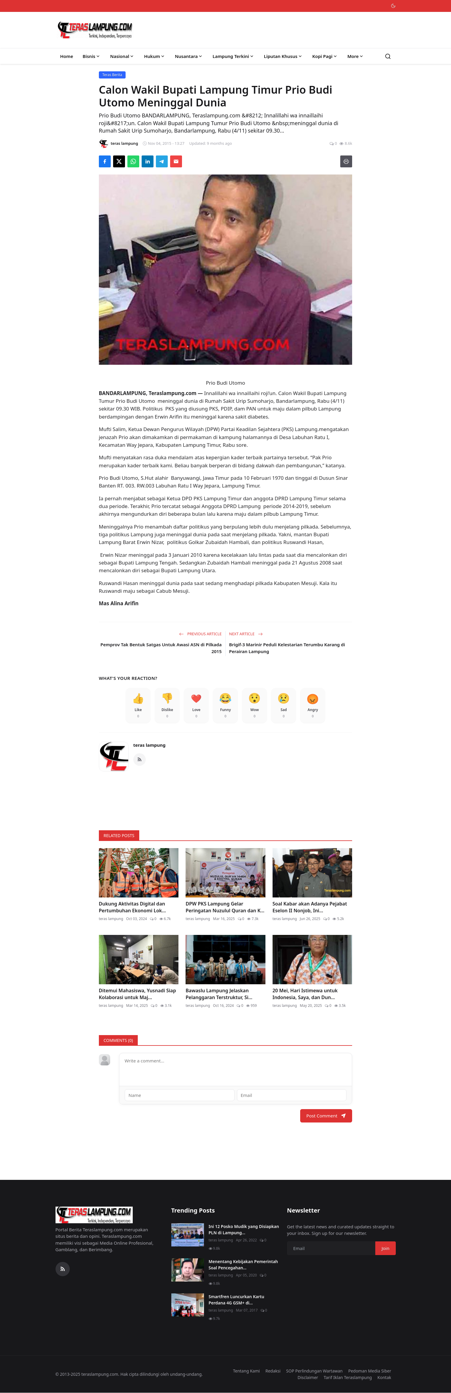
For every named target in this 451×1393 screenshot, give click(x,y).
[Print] (346, 161)
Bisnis (92, 56)
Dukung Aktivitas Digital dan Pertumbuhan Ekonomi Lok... (132, 907)
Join (385, 1248)
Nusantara (189, 56)
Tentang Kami (246, 1371)
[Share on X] (119, 161)
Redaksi (273, 1371)
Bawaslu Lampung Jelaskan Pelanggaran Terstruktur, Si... (219, 993)
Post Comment (326, 1116)
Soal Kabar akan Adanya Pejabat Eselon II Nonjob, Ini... (310, 907)
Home (66, 56)
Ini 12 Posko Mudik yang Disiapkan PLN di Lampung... (244, 1229)
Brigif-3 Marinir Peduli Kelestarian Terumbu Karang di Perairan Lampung (287, 648)
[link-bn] (225, 798)
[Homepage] (95, 30)
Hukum (154, 56)
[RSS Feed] (139, 759)
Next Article (246, 633)
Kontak (384, 1377)
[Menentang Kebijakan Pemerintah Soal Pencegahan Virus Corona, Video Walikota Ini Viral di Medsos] (187, 1270)
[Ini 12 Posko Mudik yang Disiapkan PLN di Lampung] (187, 1234)
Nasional (122, 56)
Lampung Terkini (233, 56)
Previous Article (200, 633)
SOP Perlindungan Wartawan (314, 1371)
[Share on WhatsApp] (133, 161)
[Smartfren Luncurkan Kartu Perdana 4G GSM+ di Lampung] (187, 1305)
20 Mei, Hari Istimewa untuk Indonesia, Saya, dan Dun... (305, 993)
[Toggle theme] (393, 5)
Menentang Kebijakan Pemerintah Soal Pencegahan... (243, 1265)
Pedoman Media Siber (369, 1371)
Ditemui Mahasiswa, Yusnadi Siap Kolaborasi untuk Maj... (137, 993)
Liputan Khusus (283, 56)
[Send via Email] (176, 161)
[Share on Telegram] (162, 161)
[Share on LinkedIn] (148, 161)
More (355, 56)
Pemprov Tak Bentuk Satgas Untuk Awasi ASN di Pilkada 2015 (160, 648)
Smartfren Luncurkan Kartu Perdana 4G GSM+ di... (236, 1300)
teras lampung (149, 745)
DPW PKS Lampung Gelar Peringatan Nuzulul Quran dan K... (225, 907)
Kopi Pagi (325, 56)
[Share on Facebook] (105, 161)
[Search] (388, 56)
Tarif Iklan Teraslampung (348, 1377)
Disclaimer (307, 1377)
